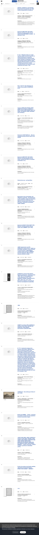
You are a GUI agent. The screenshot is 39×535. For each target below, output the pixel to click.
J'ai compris (23, 532)
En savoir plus (15, 532)
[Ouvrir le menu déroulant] (1, 1)
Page (16, 3)
